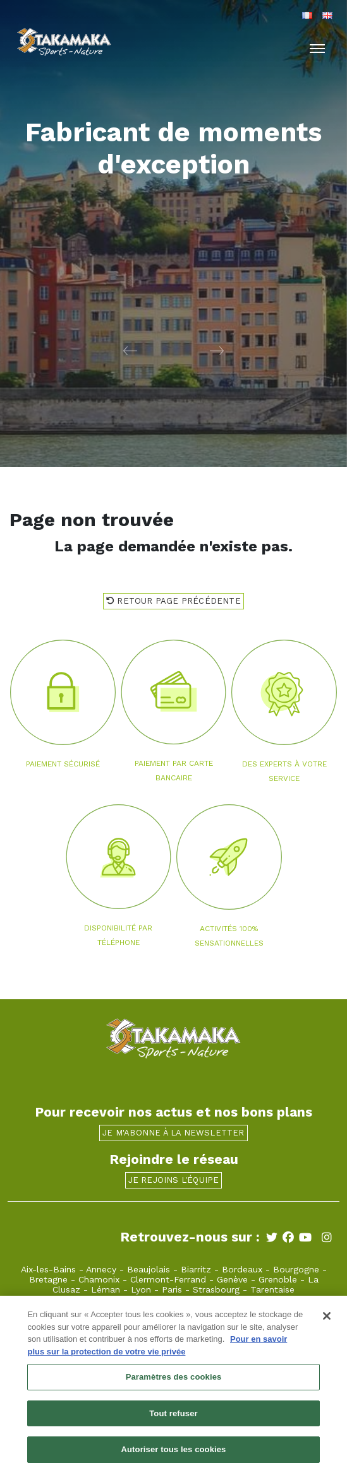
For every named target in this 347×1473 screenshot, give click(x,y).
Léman (105, 1289)
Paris (172, 1289)
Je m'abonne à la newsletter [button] (173, 1132)
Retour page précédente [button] (173, 601)
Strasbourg (216, 1289)
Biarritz (196, 1269)
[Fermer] (327, 1320)
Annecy (101, 1269)
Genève (232, 1279)
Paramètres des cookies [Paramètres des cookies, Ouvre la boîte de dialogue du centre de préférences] (174, 1380)
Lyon (141, 1289)
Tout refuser (173, 1417)
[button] (87, 350)
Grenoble (278, 1279)
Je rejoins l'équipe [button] (173, 1180)
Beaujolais (148, 1269)
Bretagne (48, 1279)
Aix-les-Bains (48, 1269)
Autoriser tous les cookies (173, 1453)
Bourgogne (296, 1269)
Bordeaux (242, 1269)
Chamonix (98, 1279)
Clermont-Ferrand (168, 1279)
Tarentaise (272, 1289)
